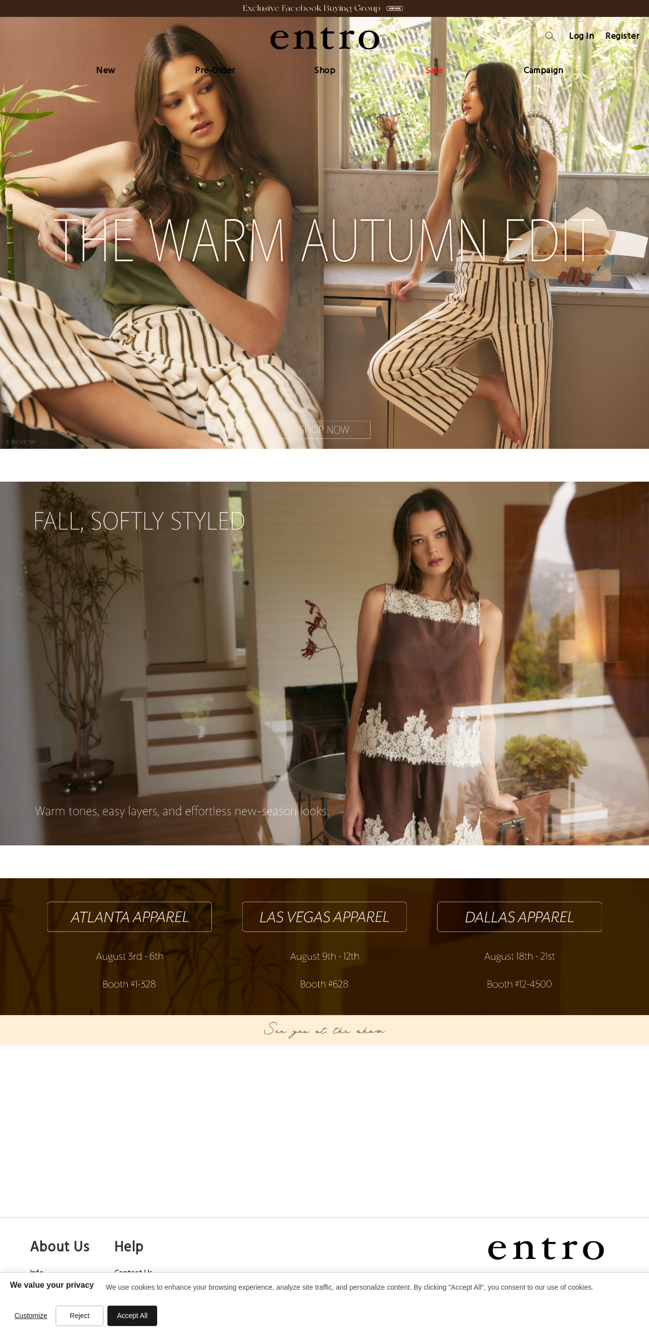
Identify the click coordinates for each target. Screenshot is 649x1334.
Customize (30, 1316)
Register (622, 36)
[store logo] (324, 38)
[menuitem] (105, 68)
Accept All (132, 1316)
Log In (581, 36)
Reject (80, 1316)
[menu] (324, 68)
